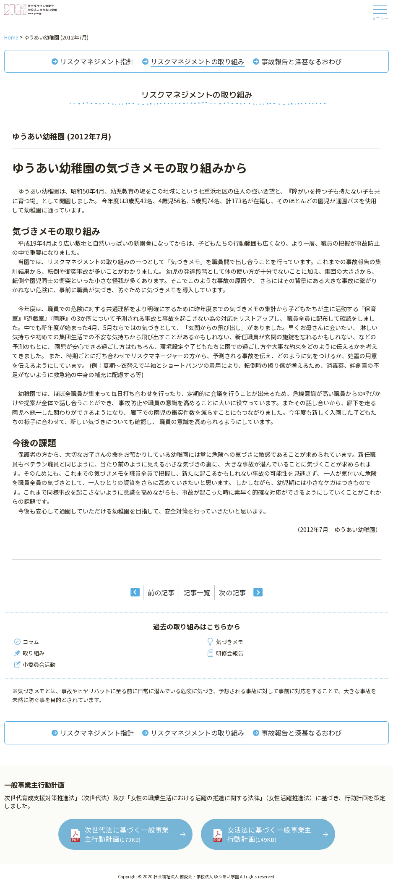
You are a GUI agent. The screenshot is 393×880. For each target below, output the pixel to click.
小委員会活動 (39, 664)
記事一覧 (196, 592)
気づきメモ (229, 642)
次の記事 (232, 592)
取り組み (33, 653)
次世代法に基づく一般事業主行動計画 (127, 834)
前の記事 (161, 592)
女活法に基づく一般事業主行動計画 (269, 834)
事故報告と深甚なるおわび (301, 61)
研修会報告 (229, 653)
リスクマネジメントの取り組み (198, 61)
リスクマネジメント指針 (97, 61)
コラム (31, 642)
